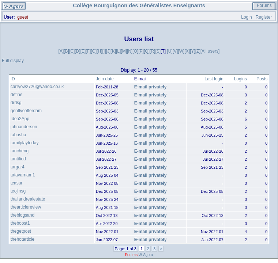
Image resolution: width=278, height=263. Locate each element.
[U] (169, 51)
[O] (135, 51)
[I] (104, 51)
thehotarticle (22, 239)
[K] (113, 51)
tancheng (20, 150)
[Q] (147, 51)
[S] (158, 51)
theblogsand (22, 215)
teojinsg (18, 191)
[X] (187, 51)
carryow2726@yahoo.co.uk (37, 86)
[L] (118, 51)
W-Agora (146, 255)
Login (246, 17)
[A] (61, 51)
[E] (83, 51)
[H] (99, 51)
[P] (141, 51)
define (17, 94)
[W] (181, 51)
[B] (66, 51)
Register (264, 17)
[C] (72, 51)
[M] (124, 51)
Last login (213, 78)
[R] (152, 51)
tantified (18, 158)
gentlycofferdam (26, 110)
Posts (261, 78)
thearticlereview (26, 207)
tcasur (17, 183)
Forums (264, 5)
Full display (13, 60)
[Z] (197, 51)
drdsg (16, 102)
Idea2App (20, 118)
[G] (94, 51)
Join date (105, 78)
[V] (175, 51)
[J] (108, 51)
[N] (129, 51)
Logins (240, 78)
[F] (88, 51)
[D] (77, 51)
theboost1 (20, 223)
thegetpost (21, 231)
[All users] (210, 51)
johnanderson (24, 126)
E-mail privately (150, 86)
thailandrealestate (28, 199)
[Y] (192, 51)
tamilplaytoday (25, 142)
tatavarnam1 (23, 175)
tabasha (18, 134)
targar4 (18, 166)
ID (13, 78)
